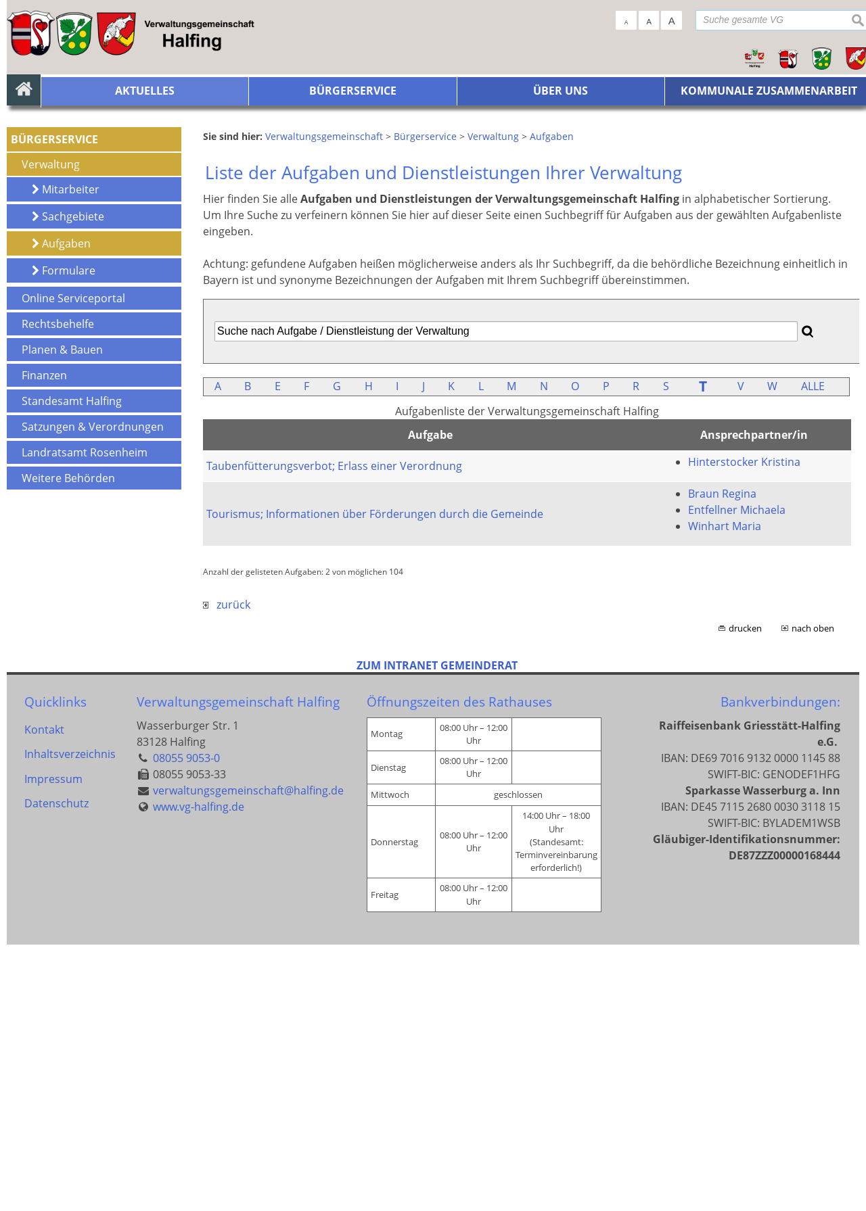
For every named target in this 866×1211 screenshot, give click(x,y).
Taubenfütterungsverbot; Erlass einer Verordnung (334, 732)
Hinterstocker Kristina (744, 728)
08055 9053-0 (186, 1023)
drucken (745, 894)
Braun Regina (722, 760)
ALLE (813, 652)
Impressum (53, 1050)
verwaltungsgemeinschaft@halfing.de (248, 1056)
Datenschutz (56, 1077)
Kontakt (44, 996)
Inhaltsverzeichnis (69, 1023)
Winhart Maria (724, 792)
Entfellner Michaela (736, 776)
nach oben (813, 894)
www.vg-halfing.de (198, 1072)
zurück (226, 870)
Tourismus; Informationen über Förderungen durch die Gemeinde (374, 780)
